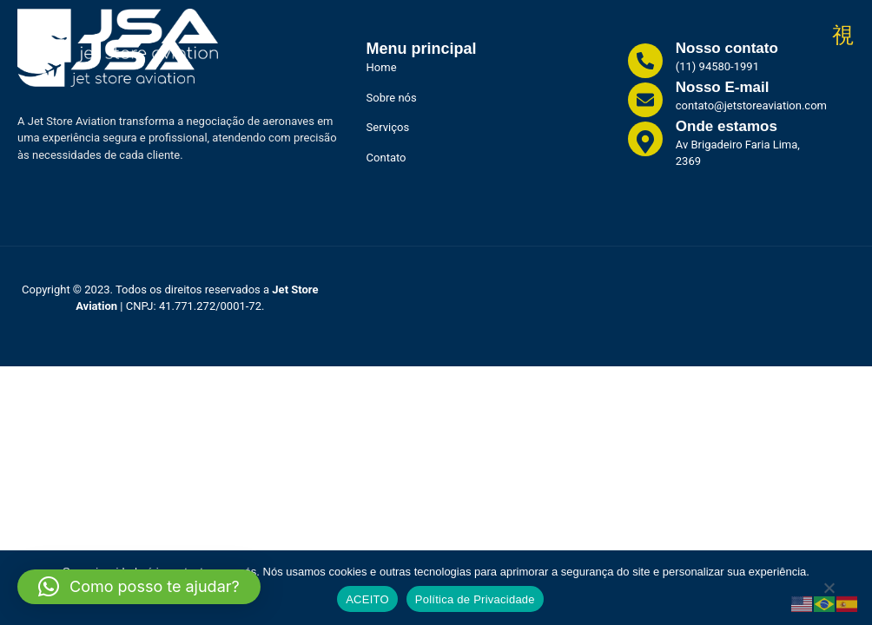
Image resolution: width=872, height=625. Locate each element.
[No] (828, 592)
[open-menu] (843, 35)
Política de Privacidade (475, 599)
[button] (139, 586)
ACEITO (367, 599)
